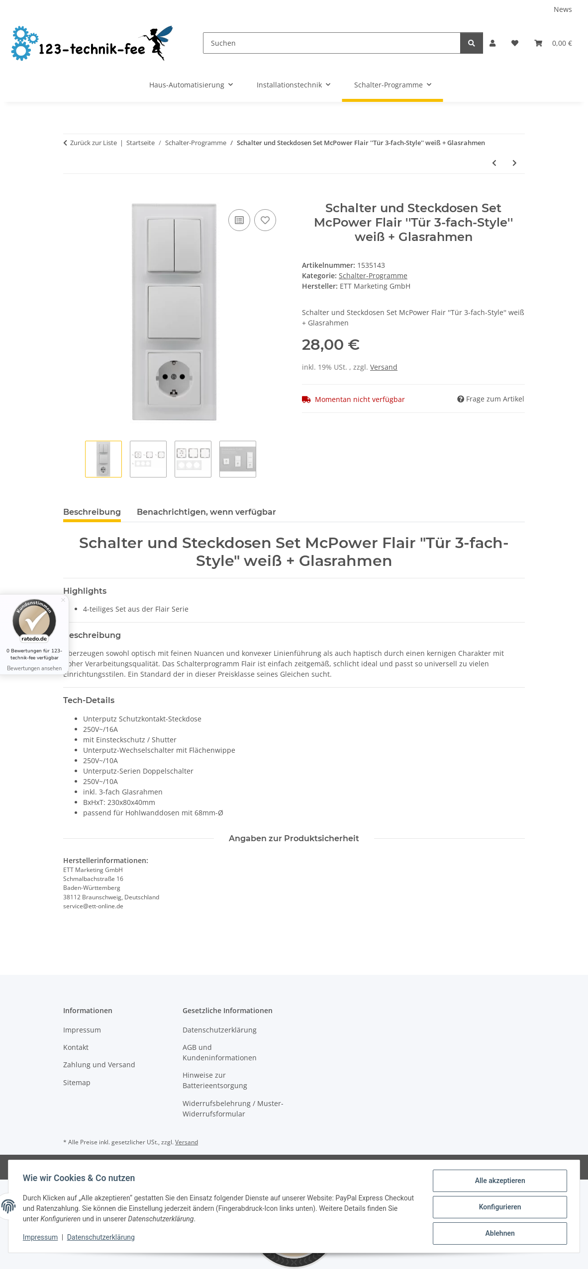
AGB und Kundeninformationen (220, 1052)
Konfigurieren (498, 1208)
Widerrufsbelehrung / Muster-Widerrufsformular (233, 1108)
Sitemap (77, 1082)
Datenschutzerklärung (102, 1238)
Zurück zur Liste (93, 142)
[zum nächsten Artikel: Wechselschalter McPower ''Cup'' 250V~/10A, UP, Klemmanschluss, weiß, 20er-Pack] (514, 162)
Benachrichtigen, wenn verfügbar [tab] (206, 512)
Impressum (41, 1238)
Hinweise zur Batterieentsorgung (215, 1080)
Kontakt (76, 1047)
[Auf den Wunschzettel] (265, 220)
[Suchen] (332, 43)
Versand (383, 367)
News (563, 9)
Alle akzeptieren (498, 1182)
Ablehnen (498, 1234)
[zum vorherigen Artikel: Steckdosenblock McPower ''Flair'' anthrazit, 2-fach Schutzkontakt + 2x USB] (494, 162)
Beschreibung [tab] (92, 512)
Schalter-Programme (373, 275)
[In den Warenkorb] (71, 195)
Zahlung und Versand (99, 1064)
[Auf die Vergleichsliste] (239, 220)
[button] (492, 43)
